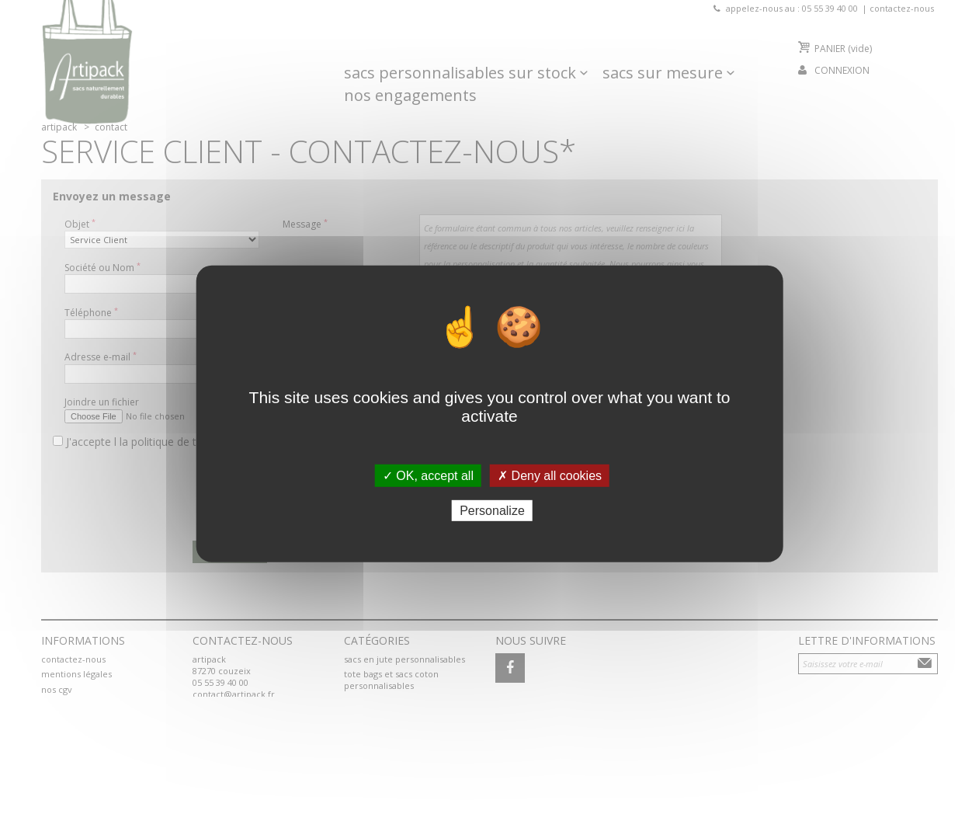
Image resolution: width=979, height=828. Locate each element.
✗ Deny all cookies (550, 475)
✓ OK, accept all (428, 475)
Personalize (492, 510)
